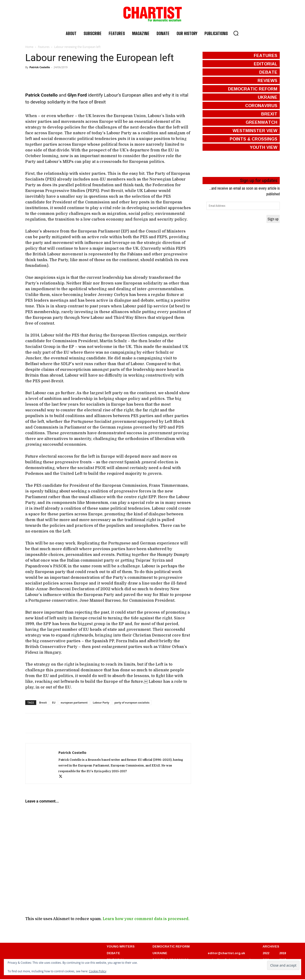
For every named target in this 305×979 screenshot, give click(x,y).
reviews (267, 80)
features (265, 55)
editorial (265, 64)
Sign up (273, 219)
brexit (269, 114)
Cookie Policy (97, 971)
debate (268, 72)
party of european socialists (131, 702)
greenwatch (261, 122)
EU (53, 702)
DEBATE (113, 953)
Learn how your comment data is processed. (146, 919)
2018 (282, 953)
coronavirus (261, 105)
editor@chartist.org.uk (226, 953)
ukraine (267, 97)
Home (29, 47)
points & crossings (253, 139)
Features (44, 47)
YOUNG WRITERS (121, 946)
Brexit (43, 702)
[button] (236, 33)
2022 (266, 953)
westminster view (255, 130)
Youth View (263, 147)
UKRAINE (159, 953)
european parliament (74, 702)
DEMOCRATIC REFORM (171, 946)
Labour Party (101, 702)
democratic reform (252, 89)
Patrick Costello (39, 67)
